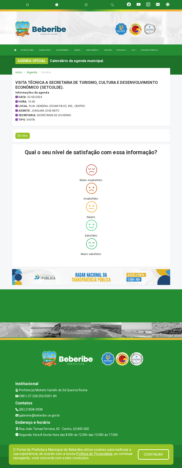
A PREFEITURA (27, 50)
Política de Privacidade (94, 454)
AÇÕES (78, 50)
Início (18, 72)
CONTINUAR (153, 454)
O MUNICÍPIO (45, 50)
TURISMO (108, 50)
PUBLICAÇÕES (92, 50)
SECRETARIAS (63, 50)
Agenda (32, 72)
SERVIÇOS (121, 50)
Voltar (23, 135)
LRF (133, 50)
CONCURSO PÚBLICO (149, 50)
